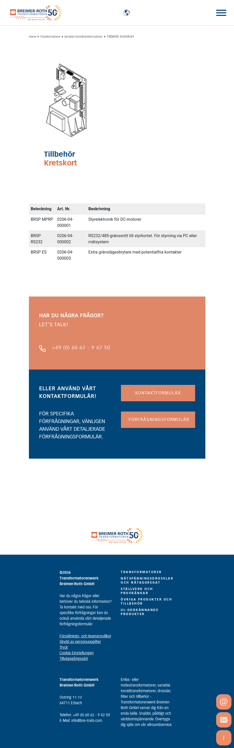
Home (32, 36)
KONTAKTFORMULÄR (158, 393)
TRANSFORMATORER (141, 572)
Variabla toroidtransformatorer (83, 36)
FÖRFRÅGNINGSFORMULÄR (159, 420)
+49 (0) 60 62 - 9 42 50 (81, 347)
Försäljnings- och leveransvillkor (85, 636)
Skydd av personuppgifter (80, 642)
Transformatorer (50, 36)
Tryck (64, 647)
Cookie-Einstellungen (77, 653)
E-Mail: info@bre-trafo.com (81, 721)
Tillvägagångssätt (74, 659)
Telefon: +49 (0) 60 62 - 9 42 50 (85, 715)
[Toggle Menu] (221, 13)
